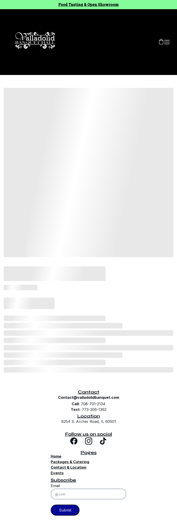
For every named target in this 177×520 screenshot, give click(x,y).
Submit (65, 510)
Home (56, 456)
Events (57, 473)
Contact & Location (68, 467)
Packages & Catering (70, 462)
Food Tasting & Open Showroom (88, 4)
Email (55, 485)
